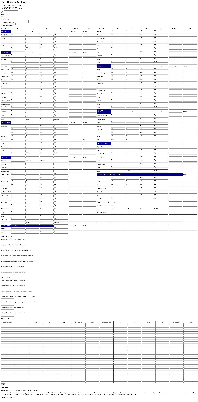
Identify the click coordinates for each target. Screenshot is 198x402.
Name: (2, 11)
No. (112, 31)
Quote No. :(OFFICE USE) (7, 26)
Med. (141, 31)
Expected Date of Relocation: (8, 24)
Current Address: (5, 19)
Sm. (126, 31)
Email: (2, 16)
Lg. (155, 31)
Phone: (2, 12)
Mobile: (3, 14)
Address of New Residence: (7, 23)
